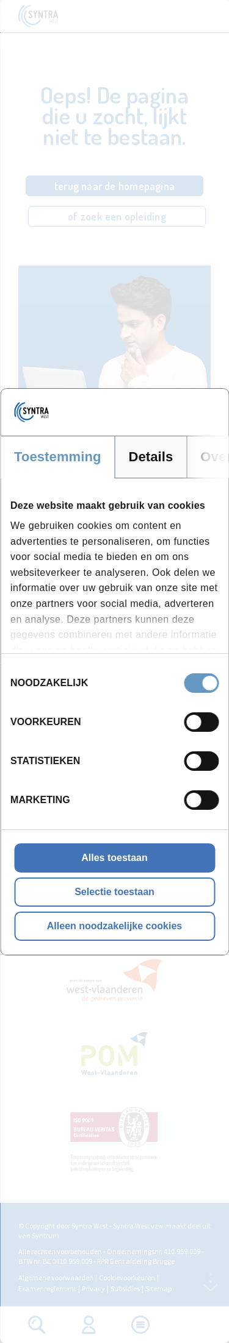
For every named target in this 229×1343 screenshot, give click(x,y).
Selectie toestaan (114, 892)
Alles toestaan (114, 857)
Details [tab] (151, 456)
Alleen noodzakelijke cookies (114, 926)
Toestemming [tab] (57, 456)
